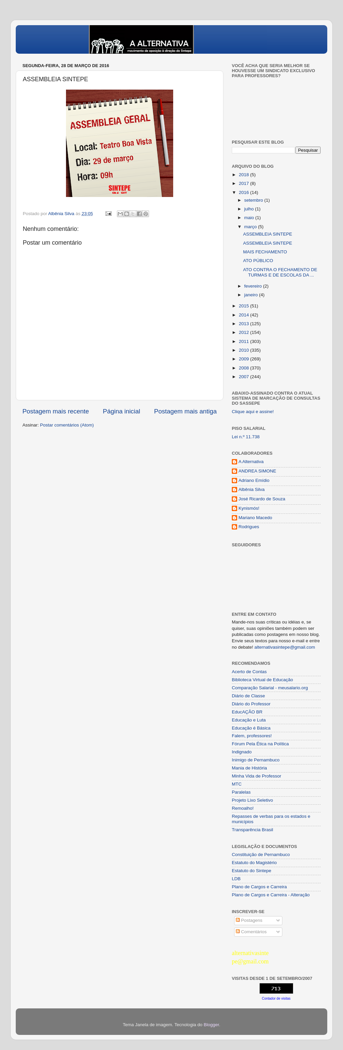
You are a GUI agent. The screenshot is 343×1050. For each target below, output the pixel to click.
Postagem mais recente (55, 411)
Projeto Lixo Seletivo (252, 800)
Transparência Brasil (252, 829)
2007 (244, 376)
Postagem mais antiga (185, 411)
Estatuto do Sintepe (251, 870)
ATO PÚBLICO (258, 260)
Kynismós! (248, 508)
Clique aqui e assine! (253, 411)
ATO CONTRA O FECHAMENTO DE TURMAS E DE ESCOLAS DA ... (280, 272)
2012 (244, 332)
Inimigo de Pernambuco (256, 759)
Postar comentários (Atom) (67, 425)
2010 (244, 350)
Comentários (251, 931)
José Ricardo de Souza (261, 498)
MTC (237, 784)
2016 (244, 192)
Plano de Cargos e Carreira (259, 886)
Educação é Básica (251, 728)
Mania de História (249, 767)
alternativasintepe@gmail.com (285, 647)
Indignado (242, 751)
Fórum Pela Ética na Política (260, 743)
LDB (236, 878)
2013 (244, 323)
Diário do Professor (251, 703)
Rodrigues (248, 526)
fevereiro (253, 286)
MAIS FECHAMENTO (265, 251)
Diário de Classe (248, 695)
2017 (244, 183)
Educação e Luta (249, 719)
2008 (244, 367)
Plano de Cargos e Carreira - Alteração (271, 894)
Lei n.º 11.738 (246, 436)
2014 (244, 314)
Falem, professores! (252, 735)
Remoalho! (243, 808)
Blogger (211, 1024)
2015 (244, 305)
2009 (244, 358)
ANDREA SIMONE (257, 470)
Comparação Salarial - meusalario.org (270, 687)
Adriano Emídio (253, 480)
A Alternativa (251, 461)
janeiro (251, 294)
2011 (244, 341)
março (251, 226)
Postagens (249, 920)
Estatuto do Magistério (254, 862)
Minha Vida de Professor (256, 776)
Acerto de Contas (249, 671)
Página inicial (121, 411)
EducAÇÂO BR (247, 711)
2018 (244, 174)
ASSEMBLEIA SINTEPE (267, 234)
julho (249, 208)
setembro (254, 200)
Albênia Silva (251, 489)
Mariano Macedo (255, 517)
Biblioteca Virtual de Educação (262, 679)
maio (249, 217)
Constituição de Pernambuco (261, 854)
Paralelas (241, 792)
